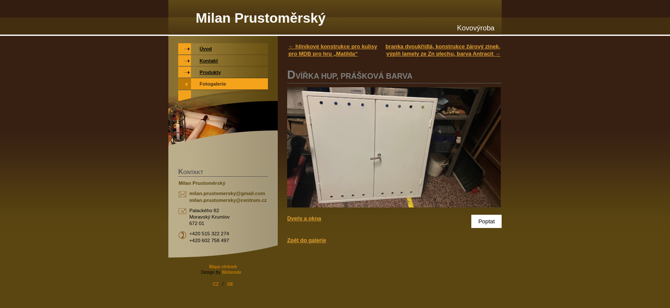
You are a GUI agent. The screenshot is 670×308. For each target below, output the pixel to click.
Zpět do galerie (306, 240)
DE (230, 284)
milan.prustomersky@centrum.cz (228, 200)
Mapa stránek (223, 266)
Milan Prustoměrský (261, 18)
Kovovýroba (476, 28)
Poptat (486, 221)
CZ (216, 284)
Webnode (231, 272)
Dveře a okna (304, 218)
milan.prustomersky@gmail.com (227, 193)
